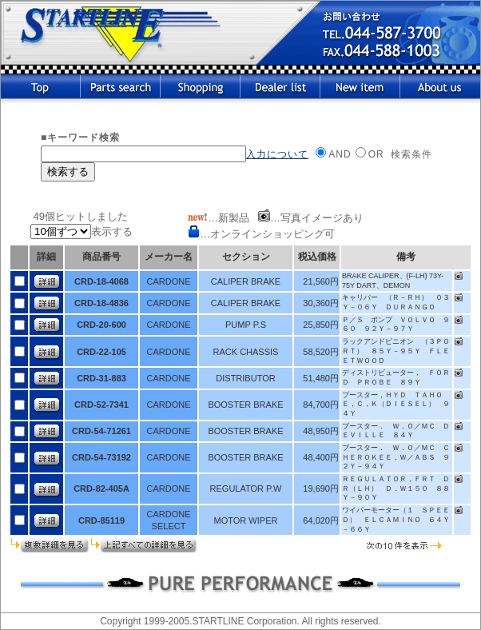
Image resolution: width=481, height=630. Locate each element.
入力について (277, 154)
